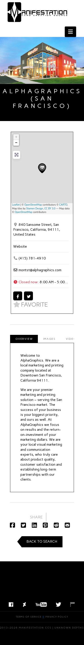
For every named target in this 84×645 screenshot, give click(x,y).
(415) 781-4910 (32, 258)
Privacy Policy (56, 616)
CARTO (63, 204)
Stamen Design (34, 208)
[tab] (24, 339)
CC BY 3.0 (50, 208)
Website (20, 246)
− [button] (16, 143)
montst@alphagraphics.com (40, 270)
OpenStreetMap (33, 204)
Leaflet (16, 204)
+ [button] (16, 137)
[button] (70, 31)
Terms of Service (28, 616)
